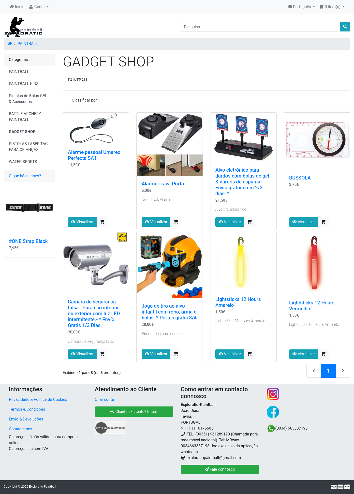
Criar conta (104, 399)
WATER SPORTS (23, 161)
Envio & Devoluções (26, 419)
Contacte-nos (20, 429)
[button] (39, 7)
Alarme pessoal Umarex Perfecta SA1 (94, 155)
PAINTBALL (28, 43)
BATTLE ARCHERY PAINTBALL (25, 116)
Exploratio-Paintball (42, 486)
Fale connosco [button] (220, 469)
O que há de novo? (25, 176)
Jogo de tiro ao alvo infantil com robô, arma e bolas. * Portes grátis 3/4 (169, 312)
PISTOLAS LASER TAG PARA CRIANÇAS (28, 146)
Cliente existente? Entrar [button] (134, 411)
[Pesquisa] (260, 26)
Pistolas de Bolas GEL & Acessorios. (28, 98)
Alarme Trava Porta (163, 184)
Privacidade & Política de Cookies (38, 399)
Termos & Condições (27, 409)
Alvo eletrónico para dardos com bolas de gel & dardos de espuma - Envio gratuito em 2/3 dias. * (242, 181)
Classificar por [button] (84, 100)
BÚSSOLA (300, 178)
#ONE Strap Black (28, 241)
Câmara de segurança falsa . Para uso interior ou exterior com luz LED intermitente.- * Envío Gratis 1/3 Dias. (94, 313)
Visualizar (82, 222)
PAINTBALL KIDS (24, 83)
